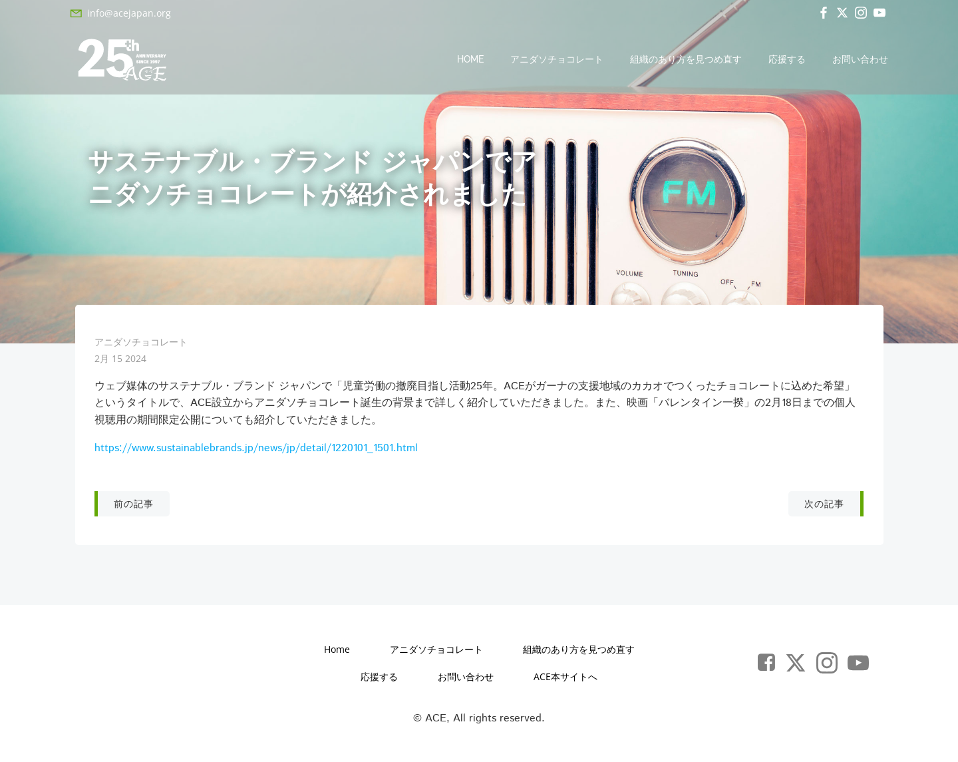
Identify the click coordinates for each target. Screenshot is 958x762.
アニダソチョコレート (557, 60)
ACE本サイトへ (565, 680)
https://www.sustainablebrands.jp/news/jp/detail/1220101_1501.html (256, 451)
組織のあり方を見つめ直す (686, 60)
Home (471, 60)
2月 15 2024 (120, 361)
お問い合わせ (861, 60)
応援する (787, 60)
